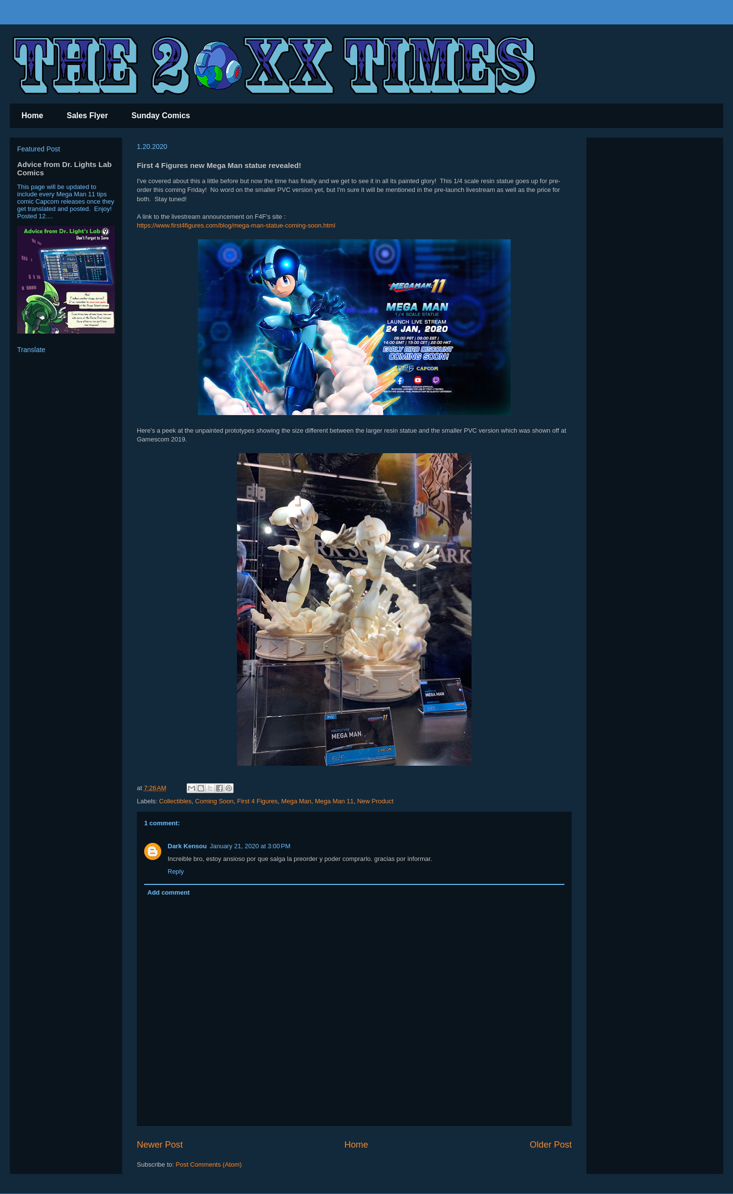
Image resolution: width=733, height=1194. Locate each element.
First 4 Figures (257, 801)
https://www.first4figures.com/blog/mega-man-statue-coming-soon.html (236, 225)
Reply (176, 871)
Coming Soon (214, 801)
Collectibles (175, 801)
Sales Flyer (87, 115)
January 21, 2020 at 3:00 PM (250, 846)
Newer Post (160, 1145)
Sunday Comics (160, 115)
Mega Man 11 (334, 801)
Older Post (551, 1145)
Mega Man (296, 801)
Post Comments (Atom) (209, 1164)
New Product (375, 801)
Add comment (169, 892)
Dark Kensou (187, 846)
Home (32, 115)
